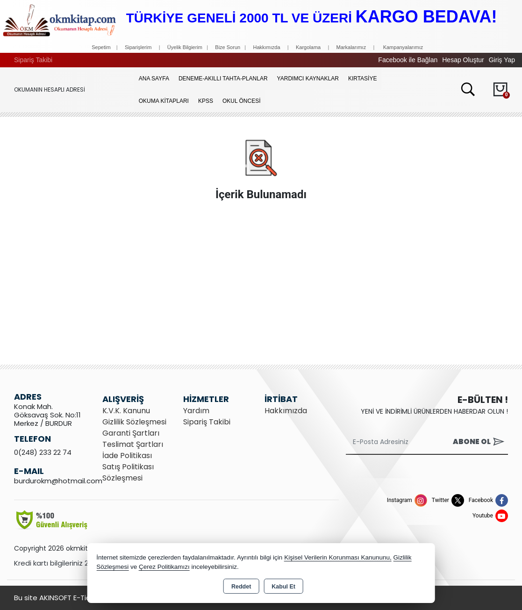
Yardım (196, 410)
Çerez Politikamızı (164, 566)
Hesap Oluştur (463, 60)
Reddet (241, 586)
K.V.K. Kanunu (126, 410)
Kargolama (308, 47)
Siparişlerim (138, 47)
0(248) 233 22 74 (43, 452)
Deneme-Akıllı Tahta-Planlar (223, 78)
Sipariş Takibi (33, 60)
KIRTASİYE (362, 78)
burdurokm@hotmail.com (58, 481)
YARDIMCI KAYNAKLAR (308, 78)
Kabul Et (283, 586)
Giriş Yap (502, 60)
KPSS (205, 101)
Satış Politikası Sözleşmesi (128, 472)
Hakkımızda (266, 47)
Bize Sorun (228, 47)
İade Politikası (127, 455)
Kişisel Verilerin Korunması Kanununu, (338, 557)
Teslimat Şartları (132, 444)
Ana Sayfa (154, 78)
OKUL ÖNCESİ (241, 101)
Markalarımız (351, 47)
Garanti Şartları (130, 433)
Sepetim (101, 47)
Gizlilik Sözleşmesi (134, 421)
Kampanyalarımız (403, 47)
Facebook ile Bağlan (407, 60)
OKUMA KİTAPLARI (164, 101)
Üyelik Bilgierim (184, 47)
